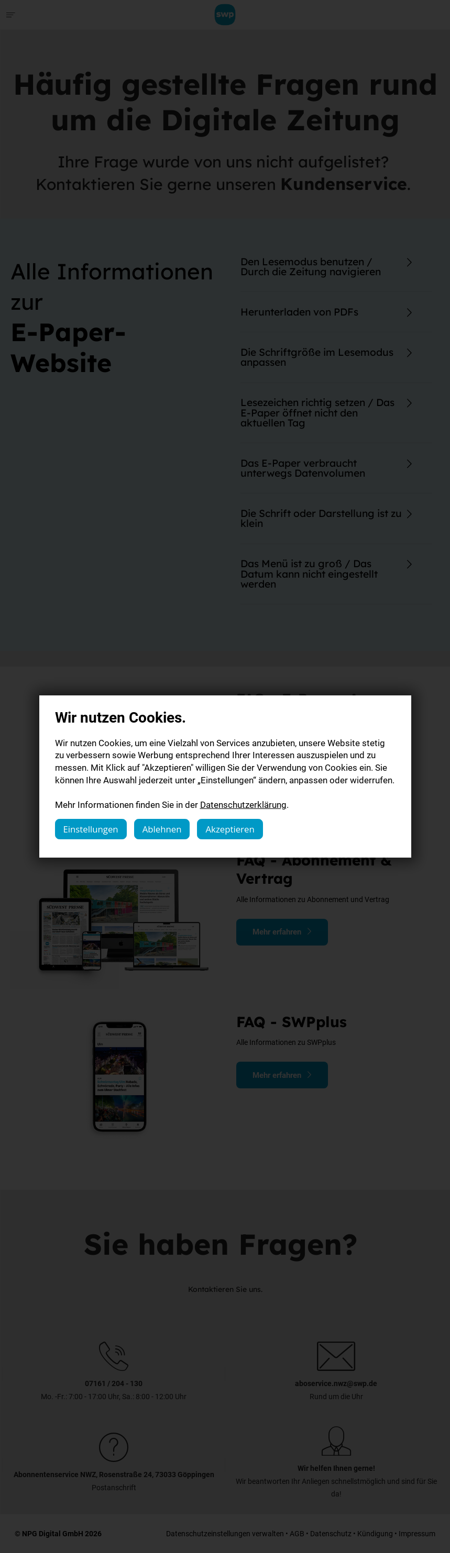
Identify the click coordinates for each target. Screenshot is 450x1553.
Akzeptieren (229, 829)
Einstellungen (90, 829)
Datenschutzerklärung (243, 804)
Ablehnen (162, 829)
